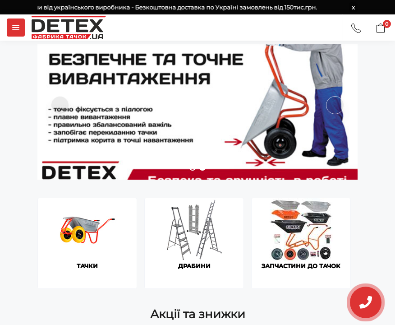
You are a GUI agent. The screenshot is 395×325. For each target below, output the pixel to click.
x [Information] (353, 7)
